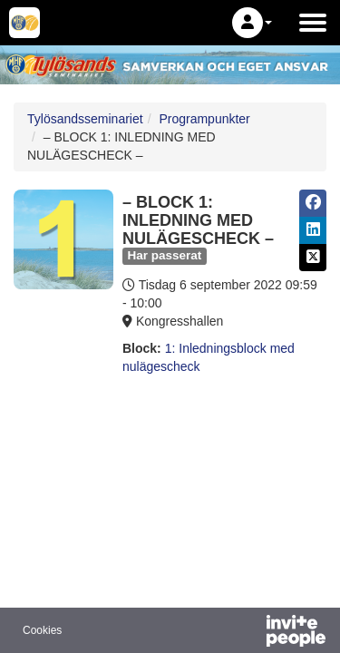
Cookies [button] (42, 630)
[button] (252, 22)
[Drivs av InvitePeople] (248, 633)
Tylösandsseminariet (85, 119)
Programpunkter (204, 119)
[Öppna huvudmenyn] (313, 22)
